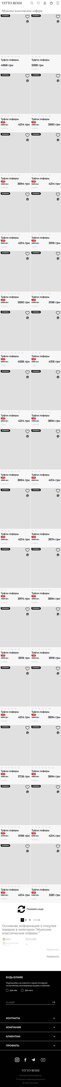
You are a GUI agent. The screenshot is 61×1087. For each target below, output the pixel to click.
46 (33, 57)
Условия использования (30, 1075)
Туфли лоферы (10, 60)
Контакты (30, 1018)
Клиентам (30, 1036)
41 (5, 57)
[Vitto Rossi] (12, 3)
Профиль (30, 1045)
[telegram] (33, 1059)
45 (19, 57)
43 (12, 57)
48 (39, 57)
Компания (30, 1027)
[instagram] (17, 1060)
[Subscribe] (52, 1002)
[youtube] (43, 1060)
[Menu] (57, 3)
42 (8, 57)
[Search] (32, 3)
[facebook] (25, 1060)
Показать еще (35, 909)
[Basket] (51, 3)
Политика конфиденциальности (30, 1079)
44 (15, 57)
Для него (29, 990)
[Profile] (45, 3)
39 (2, 353)
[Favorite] (38, 3)
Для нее (13, 990)
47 (36, 57)
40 (2, 57)
